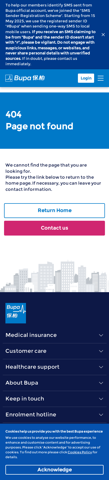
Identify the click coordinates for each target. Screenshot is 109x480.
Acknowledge (54, 470)
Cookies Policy (80, 452)
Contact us (54, 228)
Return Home (54, 210)
